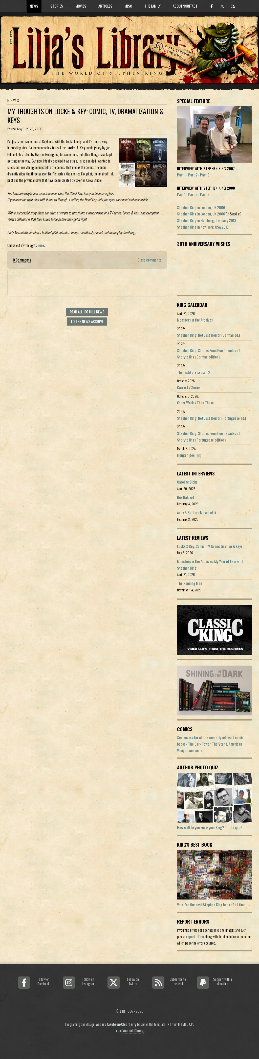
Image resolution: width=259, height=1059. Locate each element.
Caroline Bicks (187, 482)
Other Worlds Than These (195, 402)
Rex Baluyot (185, 497)
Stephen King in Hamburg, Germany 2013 (206, 220)
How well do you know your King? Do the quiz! (209, 827)
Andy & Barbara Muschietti (196, 512)
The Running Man (189, 583)
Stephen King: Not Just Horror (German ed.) (208, 335)
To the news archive (87, 321)
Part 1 (181, 174)
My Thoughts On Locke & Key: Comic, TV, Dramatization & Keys (85, 115)
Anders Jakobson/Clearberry (116, 1024)
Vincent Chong (133, 1030)
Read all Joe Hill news (87, 311)
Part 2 (193, 174)
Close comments (149, 260)
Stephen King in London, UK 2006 (201, 207)
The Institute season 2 (193, 372)
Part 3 (204, 174)
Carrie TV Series (188, 387)
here (40, 245)
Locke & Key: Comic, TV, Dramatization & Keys (209, 546)
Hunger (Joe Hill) (189, 455)
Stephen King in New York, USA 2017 (203, 227)
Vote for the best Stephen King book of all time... (212, 904)
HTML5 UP (185, 1024)
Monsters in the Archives (195, 320)
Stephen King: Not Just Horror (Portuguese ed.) (211, 418)
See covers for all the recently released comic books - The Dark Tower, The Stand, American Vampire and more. (210, 744)
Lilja (122, 1011)
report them (195, 936)
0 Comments (22, 260)
